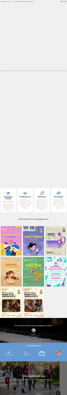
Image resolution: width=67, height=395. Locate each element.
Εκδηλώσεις (42, 197)
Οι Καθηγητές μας (25, 197)
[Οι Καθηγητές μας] (25, 193)
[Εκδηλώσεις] (42, 193)
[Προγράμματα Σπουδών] (8, 193)
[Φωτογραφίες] (59, 193)
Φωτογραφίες (58, 197)
